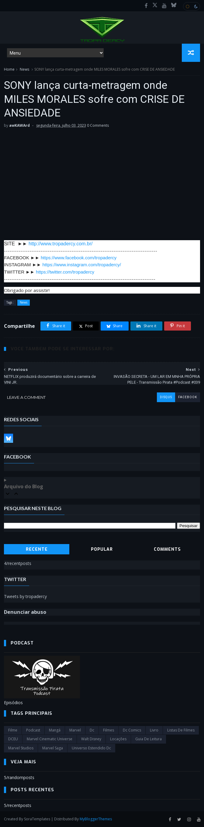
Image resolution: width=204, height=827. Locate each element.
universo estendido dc (91, 748)
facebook (187, 397)
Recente (37, 549)
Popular (102, 549)
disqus (166, 397)
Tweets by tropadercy (25, 596)
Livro (154, 730)
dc (92, 730)
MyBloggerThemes (96, 819)
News (24, 69)
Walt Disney (91, 738)
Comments (167, 549)
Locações (118, 738)
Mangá (55, 730)
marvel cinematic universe (49, 738)
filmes (108, 730)
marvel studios (20, 748)
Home (9, 69)
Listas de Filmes (181, 730)
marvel (75, 730)
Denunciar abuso (25, 612)
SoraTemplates (37, 819)
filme (12, 730)
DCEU (13, 738)
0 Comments (98, 125)
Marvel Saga (52, 748)
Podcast (33, 730)
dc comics (132, 730)
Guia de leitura (148, 738)
